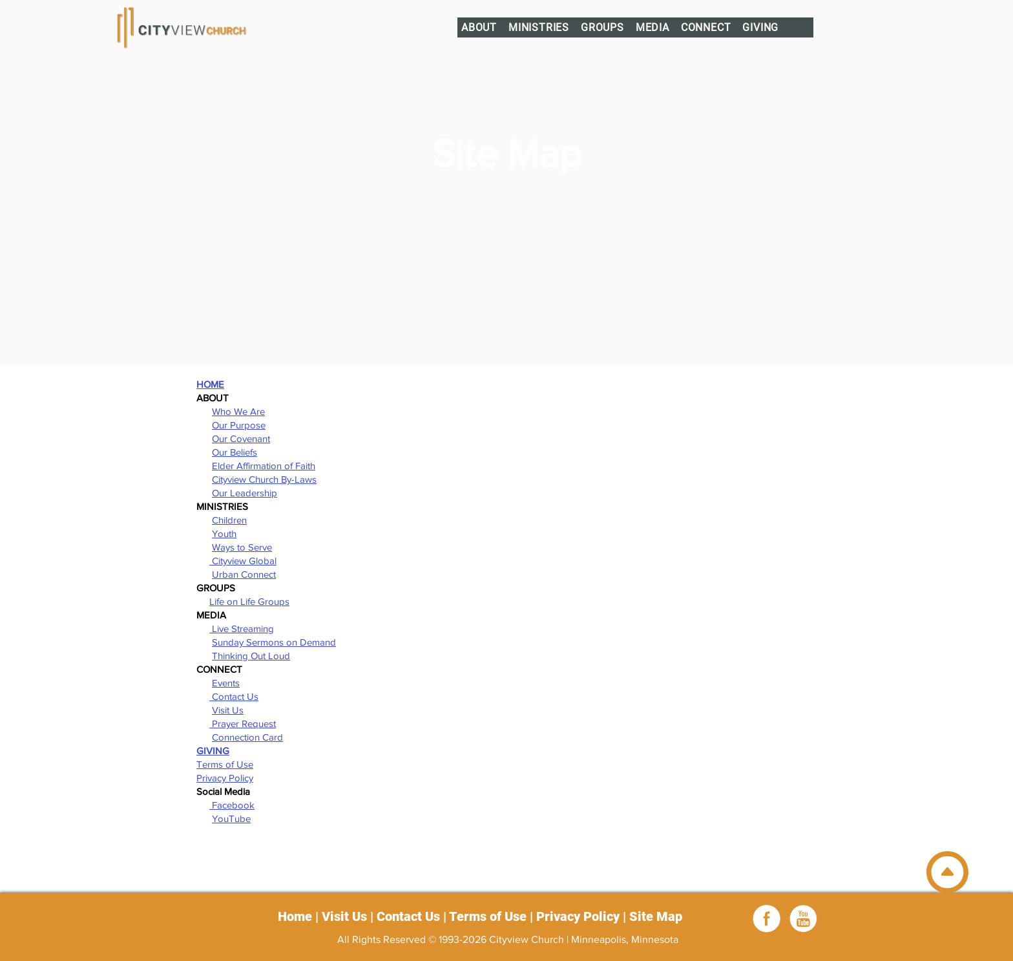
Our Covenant (241, 438)
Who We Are (238, 411)
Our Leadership (244, 492)
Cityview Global (243, 560)
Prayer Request (242, 723)
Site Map (655, 916)
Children (229, 519)
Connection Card (247, 737)
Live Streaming (241, 628)
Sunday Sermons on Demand (274, 642)
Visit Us (228, 709)
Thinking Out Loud (251, 655)
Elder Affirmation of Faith (263, 465)
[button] (479, 27)
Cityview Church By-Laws (264, 479)
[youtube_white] (803, 918)
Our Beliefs (234, 452)
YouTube (231, 818)
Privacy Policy (224, 777)
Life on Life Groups (249, 601)
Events (226, 682)
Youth (224, 533)
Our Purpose (239, 424)
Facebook (232, 804)
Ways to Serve (242, 547)
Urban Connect (244, 574)
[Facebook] (767, 918)
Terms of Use (224, 764)
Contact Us (233, 696)
